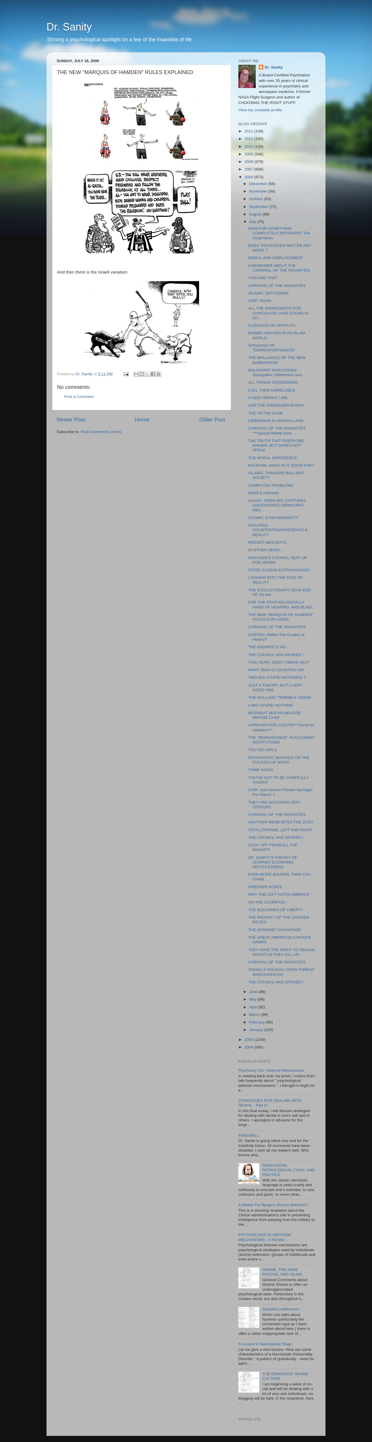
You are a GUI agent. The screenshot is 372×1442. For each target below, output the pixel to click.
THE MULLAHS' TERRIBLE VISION (279, 697)
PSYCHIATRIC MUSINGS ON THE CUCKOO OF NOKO (279, 759)
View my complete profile (260, 110)
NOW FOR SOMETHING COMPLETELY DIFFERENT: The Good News (279, 233)
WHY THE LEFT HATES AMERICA (279, 894)
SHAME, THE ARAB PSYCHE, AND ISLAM (281, 1271)
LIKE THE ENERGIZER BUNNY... (277, 405)
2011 (249, 139)
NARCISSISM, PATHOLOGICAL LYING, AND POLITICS (288, 1170)
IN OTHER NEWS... (265, 550)
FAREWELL (248, 1135)
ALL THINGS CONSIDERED (273, 382)
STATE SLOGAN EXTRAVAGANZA (279, 570)
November (258, 191)
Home (142, 419)
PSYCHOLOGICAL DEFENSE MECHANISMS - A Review (264, 1237)
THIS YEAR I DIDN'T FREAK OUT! (279, 662)
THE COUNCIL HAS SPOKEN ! (275, 655)
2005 (249, 1039)
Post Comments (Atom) (101, 432)
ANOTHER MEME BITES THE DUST (280, 822)
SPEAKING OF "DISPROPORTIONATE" (272, 347)
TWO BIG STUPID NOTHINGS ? (277, 677)
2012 (249, 131)
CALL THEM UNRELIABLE (272, 390)
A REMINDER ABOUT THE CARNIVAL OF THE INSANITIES (279, 267)
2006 (249, 177)
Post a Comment (79, 396)
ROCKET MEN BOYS (267, 542)
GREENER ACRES (265, 887)
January (256, 1030)
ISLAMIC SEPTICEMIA (268, 293)
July (253, 222)
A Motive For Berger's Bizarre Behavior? (273, 1205)
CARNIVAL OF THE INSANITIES (277, 285)
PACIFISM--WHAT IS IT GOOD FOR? (281, 465)
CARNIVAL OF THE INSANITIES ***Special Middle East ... (277, 430)
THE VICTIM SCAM (265, 413)
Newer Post (71, 419)
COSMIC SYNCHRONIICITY (273, 518)
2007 (249, 169)
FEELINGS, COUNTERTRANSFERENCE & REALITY (278, 530)
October (256, 199)
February (257, 1022)
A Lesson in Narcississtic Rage (265, 1344)
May (253, 999)
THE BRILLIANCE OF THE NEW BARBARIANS (277, 359)
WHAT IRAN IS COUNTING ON (276, 670)
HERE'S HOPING (263, 493)
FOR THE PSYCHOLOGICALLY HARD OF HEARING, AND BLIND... (281, 604)
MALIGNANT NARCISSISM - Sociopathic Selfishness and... (276, 372)
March (255, 1014)
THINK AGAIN (260, 770)
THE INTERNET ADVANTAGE (274, 930)
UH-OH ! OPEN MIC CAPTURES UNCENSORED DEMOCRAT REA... (277, 505)
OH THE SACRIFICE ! (267, 902)
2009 (249, 154)
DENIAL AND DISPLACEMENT (275, 258)
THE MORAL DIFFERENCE (272, 458)
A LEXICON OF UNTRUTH (272, 325)
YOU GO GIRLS (262, 750)
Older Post (212, 419)
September (259, 206)
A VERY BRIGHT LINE (268, 398)
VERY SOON (259, 301)
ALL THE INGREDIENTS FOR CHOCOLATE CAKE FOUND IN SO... (278, 313)
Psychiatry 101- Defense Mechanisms (271, 1070)
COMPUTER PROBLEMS (271, 485)
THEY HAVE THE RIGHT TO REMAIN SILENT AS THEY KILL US (281, 952)
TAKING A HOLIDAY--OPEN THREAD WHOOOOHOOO (281, 971)
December (258, 184)
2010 (249, 146)
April (253, 1007)
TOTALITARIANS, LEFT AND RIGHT (280, 830)
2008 (249, 161)
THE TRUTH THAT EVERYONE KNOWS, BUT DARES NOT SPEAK (276, 445)
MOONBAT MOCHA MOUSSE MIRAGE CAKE (274, 715)
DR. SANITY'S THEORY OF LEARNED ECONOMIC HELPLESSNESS (272, 862)
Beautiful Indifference (280, 1309)
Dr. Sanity (69, 27)
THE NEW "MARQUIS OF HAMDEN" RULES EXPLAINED (280, 617)
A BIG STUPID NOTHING (270, 705)
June (254, 992)
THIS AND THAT (262, 278)
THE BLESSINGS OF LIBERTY (275, 910)
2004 (249, 1047)
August (255, 214)
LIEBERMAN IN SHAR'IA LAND (276, 421)
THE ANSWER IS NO (267, 647)
